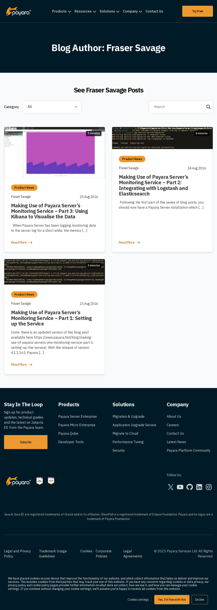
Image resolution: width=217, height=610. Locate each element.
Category (11, 107)
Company (130, 11)
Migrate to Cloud (125, 433)
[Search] (176, 107)
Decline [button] (199, 600)
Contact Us (154, 11)
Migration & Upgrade (129, 416)
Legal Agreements (132, 553)
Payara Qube (68, 433)
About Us (174, 416)
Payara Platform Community (188, 450)
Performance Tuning (128, 442)
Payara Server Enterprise (77, 416)
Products (59, 11)
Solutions (107, 11)
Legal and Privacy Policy (17, 553)
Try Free (197, 11)
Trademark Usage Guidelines (53, 553)
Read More (22, 242)
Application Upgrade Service (134, 425)
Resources (83, 11)
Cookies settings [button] (138, 600)
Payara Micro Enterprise (76, 425)
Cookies (86, 551)
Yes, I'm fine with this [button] (172, 600)
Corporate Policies (103, 553)
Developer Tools (71, 442)
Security (119, 450)
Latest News (176, 442)
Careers (173, 425)
